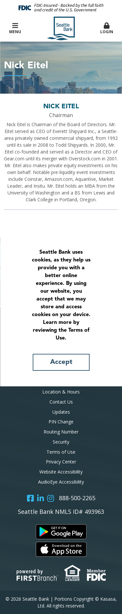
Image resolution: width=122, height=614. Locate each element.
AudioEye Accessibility (61, 482)
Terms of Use (61, 452)
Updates (61, 412)
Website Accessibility (61, 472)
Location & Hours (61, 392)
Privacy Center (61, 462)
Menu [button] (15, 28)
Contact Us (61, 402)
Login (106, 28)
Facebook (30, 498)
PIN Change (61, 422)
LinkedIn (40, 498)
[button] (106, 28)
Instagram (50, 498)
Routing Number (61, 432)
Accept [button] (61, 362)
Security (61, 442)
